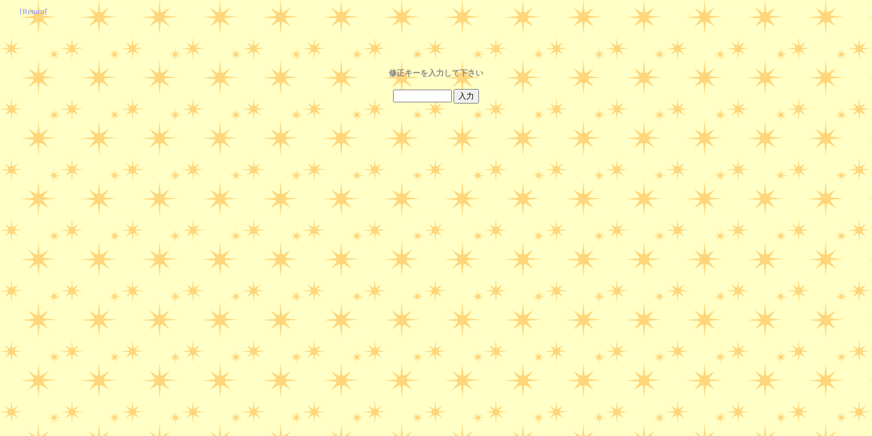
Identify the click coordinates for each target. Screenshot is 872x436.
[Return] (33, 11)
